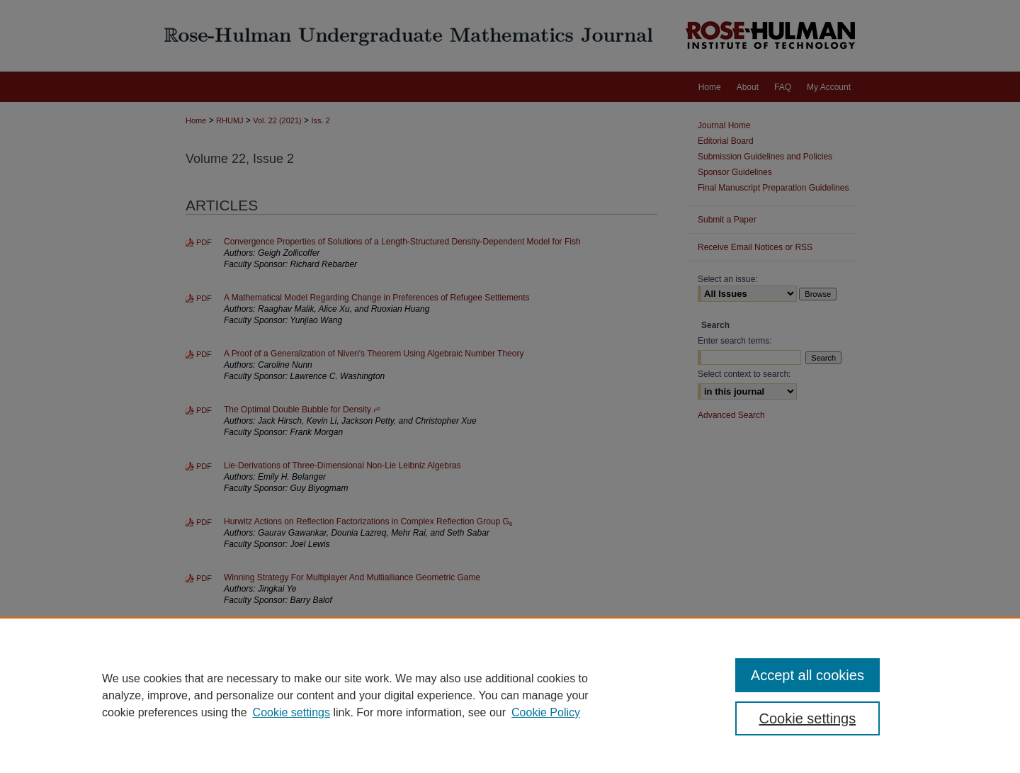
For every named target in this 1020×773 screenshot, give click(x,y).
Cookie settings (291, 712)
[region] (510, 695)
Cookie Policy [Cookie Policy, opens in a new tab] (545, 712)
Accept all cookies (807, 675)
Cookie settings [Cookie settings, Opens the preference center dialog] (807, 718)
